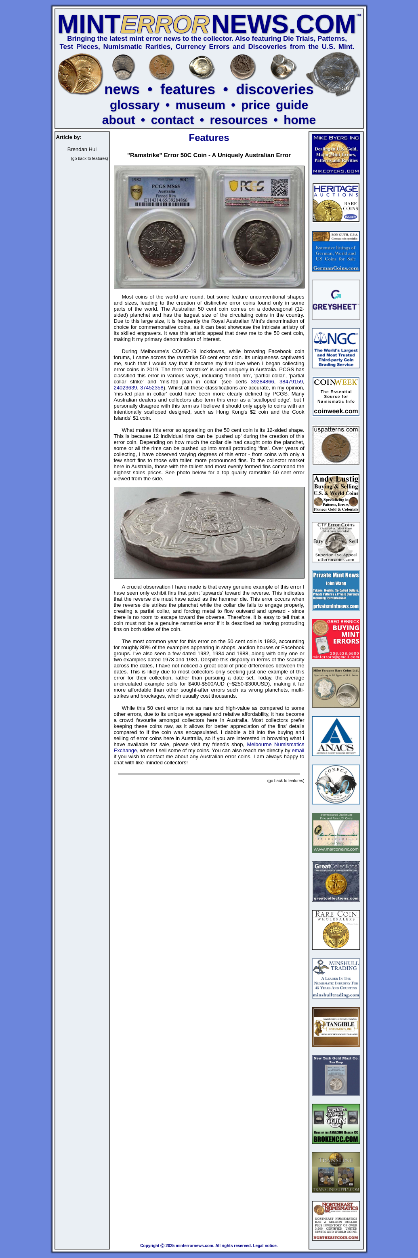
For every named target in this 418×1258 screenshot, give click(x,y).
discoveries (275, 89)
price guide (274, 104)
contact (172, 119)
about (118, 119)
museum (200, 104)
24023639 (125, 388)
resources (239, 119)
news (122, 89)
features (187, 89)
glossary (135, 104)
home (300, 119)
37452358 (152, 388)
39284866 (262, 382)
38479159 (291, 382)
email (298, 750)
